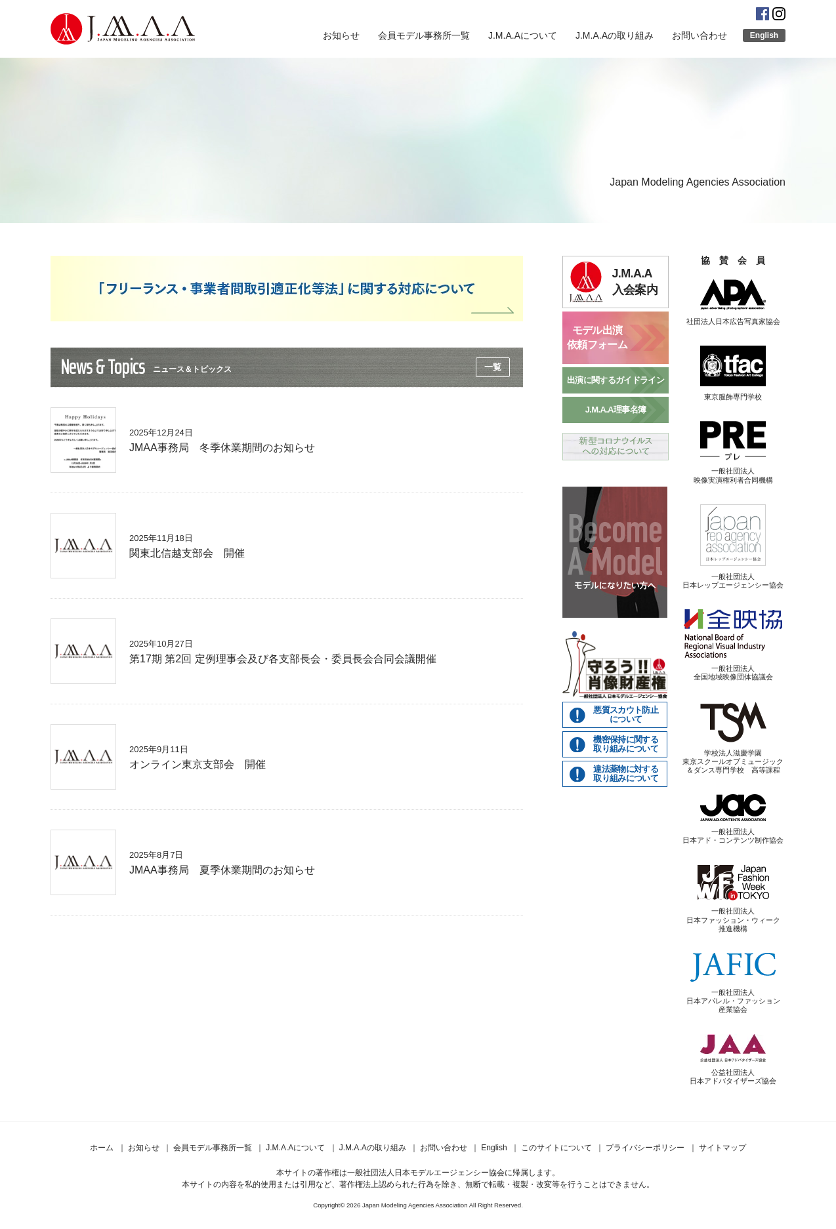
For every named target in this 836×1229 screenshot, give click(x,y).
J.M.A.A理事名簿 (615, 409)
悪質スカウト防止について (625, 715)
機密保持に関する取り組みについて (625, 744)
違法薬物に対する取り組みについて (625, 774)
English (764, 35)
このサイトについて (556, 1147)
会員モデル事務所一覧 (424, 35)
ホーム (102, 1147)
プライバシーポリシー (645, 1147)
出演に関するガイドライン (615, 380)
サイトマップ (722, 1147)
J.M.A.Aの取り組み (614, 35)
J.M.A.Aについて (522, 35)
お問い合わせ (699, 35)
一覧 (492, 367)
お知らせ (341, 35)
